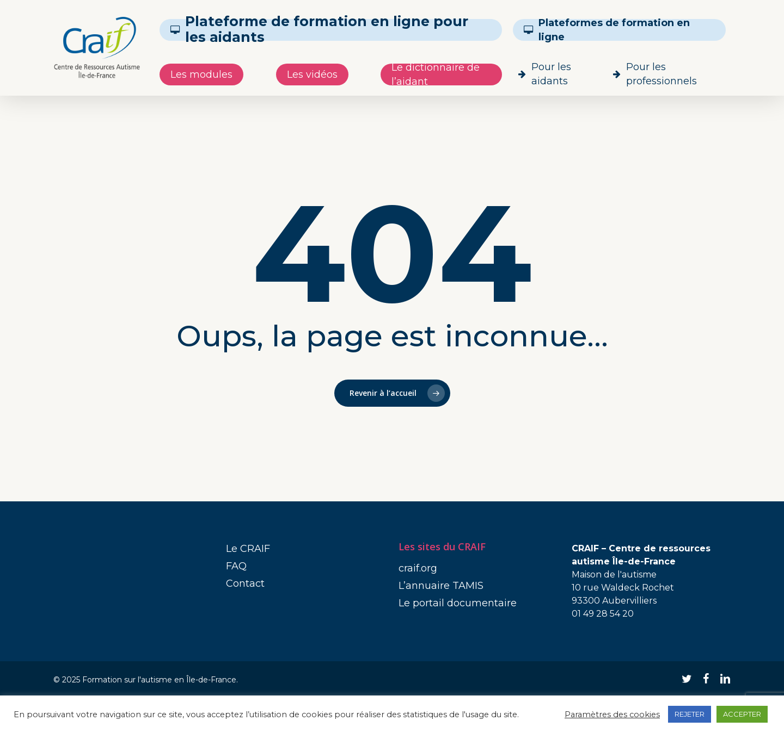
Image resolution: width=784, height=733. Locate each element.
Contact (245, 583)
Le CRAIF (248, 549)
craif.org (418, 568)
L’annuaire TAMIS (441, 586)
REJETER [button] (690, 714)
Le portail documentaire (458, 603)
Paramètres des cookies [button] (612, 714)
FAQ (236, 566)
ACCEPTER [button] (742, 714)
